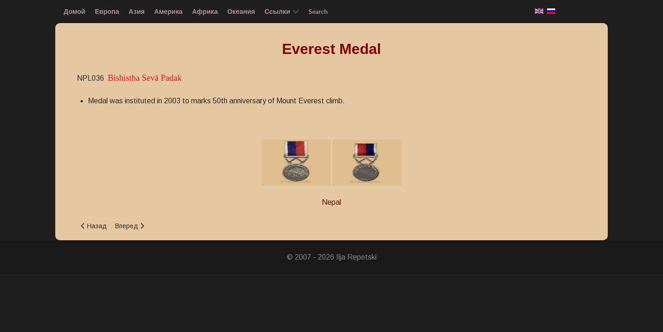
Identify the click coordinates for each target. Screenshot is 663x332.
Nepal (331, 202)
